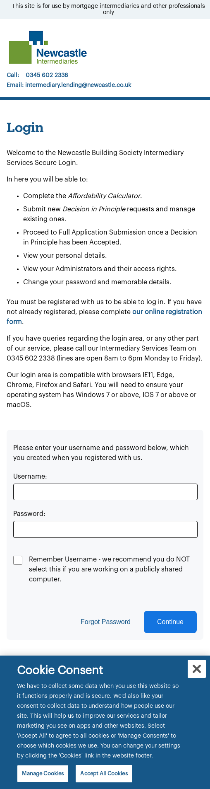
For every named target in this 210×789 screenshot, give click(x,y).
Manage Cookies (43, 773)
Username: (30, 476)
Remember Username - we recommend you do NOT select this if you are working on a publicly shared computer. (109, 569)
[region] (105, 722)
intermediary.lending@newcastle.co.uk (78, 85)
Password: (29, 514)
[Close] (197, 669)
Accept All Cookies (103, 773)
